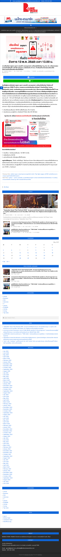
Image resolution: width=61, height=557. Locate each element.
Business (5, 298)
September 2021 (7, 456)
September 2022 (7, 434)
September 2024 (8, 391)
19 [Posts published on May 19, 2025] (3, 255)
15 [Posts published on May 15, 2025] (27, 253)
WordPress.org (7, 521)
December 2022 (7, 429)
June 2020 (6, 483)
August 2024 (6, 393)
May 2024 (6, 398)
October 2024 (7, 389)
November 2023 (7, 409)
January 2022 (6, 449)
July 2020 (5, 481)
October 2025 (7, 367)
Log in (5, 516)
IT (3, 304)
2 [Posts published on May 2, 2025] (35, 247)
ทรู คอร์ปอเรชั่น (40, 71)
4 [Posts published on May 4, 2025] (52, 247)
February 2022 (7, 447)
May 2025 (6, 376)
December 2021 (7, 451)
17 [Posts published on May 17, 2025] (44, 253)
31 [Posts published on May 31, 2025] (44, 258)
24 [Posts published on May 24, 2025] (44, 255)
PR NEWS (37, 232)
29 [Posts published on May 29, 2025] (28, 258)
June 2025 (6, 375)
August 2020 (6, 480)
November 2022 (7, 431)
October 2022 (7, 432)
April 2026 (6, 356)
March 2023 (6, 423)
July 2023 (5, 416)
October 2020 (7, 476)
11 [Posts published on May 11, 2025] (52, 250)
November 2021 (7, 452)
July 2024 (5, 394)
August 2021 (6, 458)
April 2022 (6, 443)
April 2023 (6, 422)
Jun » (8, 261)
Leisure (28, 215)
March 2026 (6, 358)
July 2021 (5, 460)
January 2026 (7, 362)
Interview (5, 302)
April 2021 (6, 465)
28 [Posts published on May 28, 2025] (20, 258)
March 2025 (6, 380)
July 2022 (5, 438)
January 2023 (6, 427)
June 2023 (6, 418)
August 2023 (6, 414)
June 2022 (6, 440)
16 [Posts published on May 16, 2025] (36, 253)
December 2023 (7, 407)
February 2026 (7, 360)
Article (5, 296)
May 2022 (6, 442)
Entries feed (6, 518)
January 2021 (6, 470)
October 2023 (7, 411)
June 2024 (6, 396)
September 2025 (7, 369)
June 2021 (6, 461)
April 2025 (6, 378)
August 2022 (6, 436)
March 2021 (6, 467)
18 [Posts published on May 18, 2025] (52, 253)
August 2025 (6, 371)
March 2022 (6, 445)
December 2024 (7, 385)
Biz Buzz (6, 187)
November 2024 (7, 387)
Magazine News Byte (29, 554)
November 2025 (7, 366)
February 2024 (7, 404)
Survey (5, 311)
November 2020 (7, 474)
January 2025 (6, 384)
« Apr (3, 261)
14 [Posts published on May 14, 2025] (20, 253)
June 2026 (6, 353)
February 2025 (7, 382)
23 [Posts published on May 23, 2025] (36, 255)
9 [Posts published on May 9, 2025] (35, 250)
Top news (6, 313)
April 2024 (6, 400)
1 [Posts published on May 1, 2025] (27, 247)
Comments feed (7, 520)
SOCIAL (28, 71)
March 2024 (6, 402)
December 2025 (7, 364)
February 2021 (7, 469)
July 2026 (5, 351)
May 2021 (5, 463)
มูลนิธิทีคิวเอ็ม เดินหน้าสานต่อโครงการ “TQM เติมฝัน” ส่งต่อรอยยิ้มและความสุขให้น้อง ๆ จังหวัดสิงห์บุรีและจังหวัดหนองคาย (33, 230)
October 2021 (7, 454)
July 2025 (5, 373)
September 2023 (7, 413)
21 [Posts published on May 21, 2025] (20, 255)
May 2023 (6, 420)
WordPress (40, 554)
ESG (4, 300)
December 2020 (7, 472)
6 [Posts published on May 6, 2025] (11, 250)
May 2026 (6, 355)
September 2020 (8, 478)
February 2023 (7, 425)
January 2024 (7, 405)
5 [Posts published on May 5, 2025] (3, 250)
